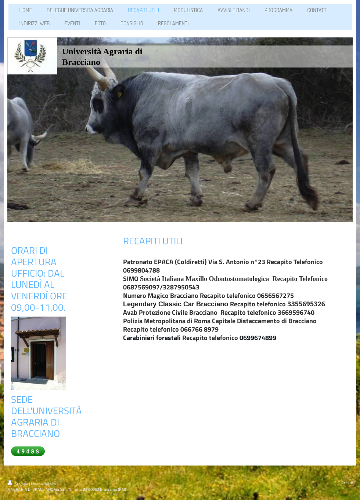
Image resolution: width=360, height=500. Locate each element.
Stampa (18, 484)
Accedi (347, 483)
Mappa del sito (43, 484)
